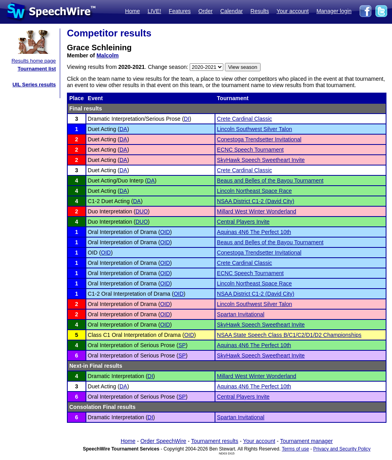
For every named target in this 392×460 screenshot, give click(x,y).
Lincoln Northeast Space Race (254, 191)
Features (179, 11)
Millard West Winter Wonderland (256, 211)
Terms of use (295, 449)
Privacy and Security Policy (342, 449)
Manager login (334, 11)
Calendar (231, 11)
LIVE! (154, 11)
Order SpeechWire (163, 441)
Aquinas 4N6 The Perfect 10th (254, 232)
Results (260, 11)
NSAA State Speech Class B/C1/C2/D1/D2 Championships (289, 335)
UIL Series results (34, 84)
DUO (141, 211)
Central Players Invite (243, 222)
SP (182, 345)
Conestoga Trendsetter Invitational (259, 139)
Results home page (33, 61)
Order (205, 11)
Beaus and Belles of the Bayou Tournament (270, 180)
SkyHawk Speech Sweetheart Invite (261, 160)
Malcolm (108, 55)
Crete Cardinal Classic (244, 119)
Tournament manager (306, 441)
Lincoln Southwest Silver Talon (254, 129)
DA (123, 129)
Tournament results (214, 441)
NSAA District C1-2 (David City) (255, 201)
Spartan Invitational (241, 314)
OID (165, 232)
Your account (292, 11)
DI (186, 119)
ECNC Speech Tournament (250, 149)
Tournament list (36, 69)
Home (132, 11)
